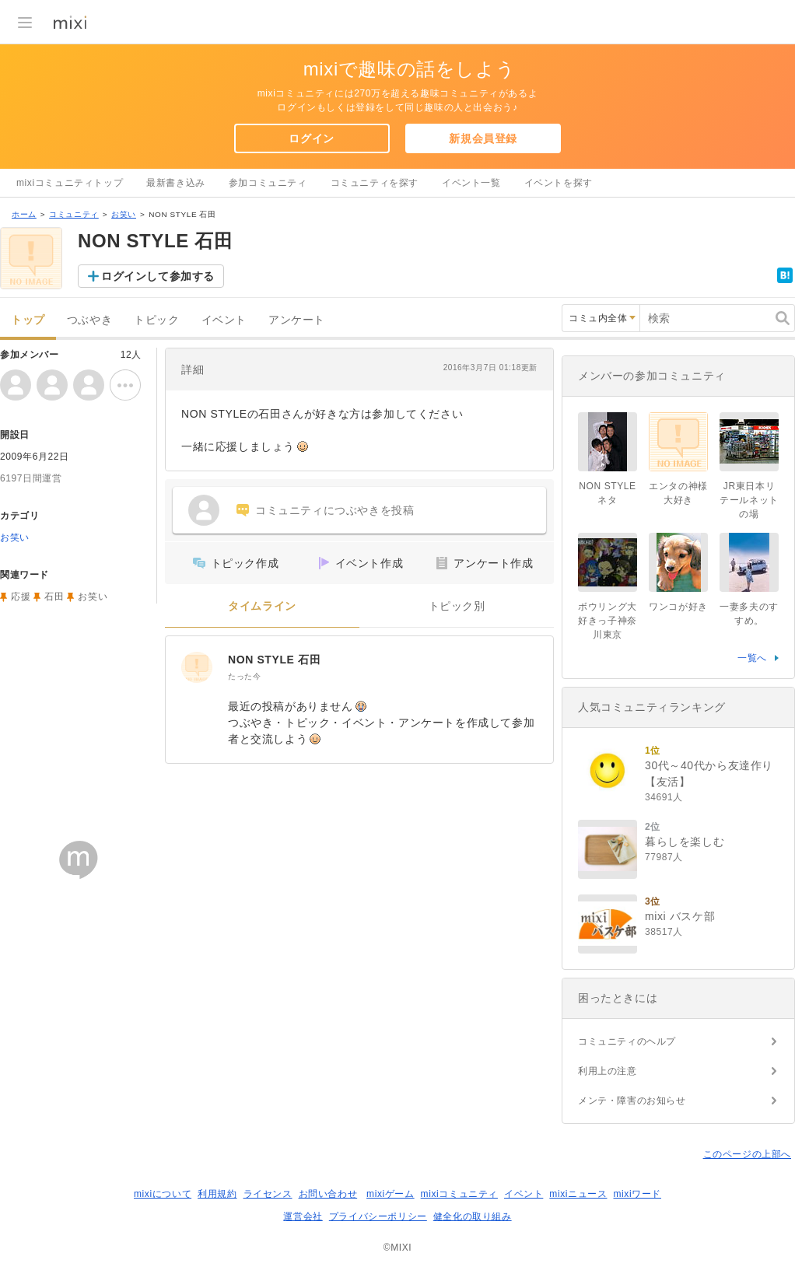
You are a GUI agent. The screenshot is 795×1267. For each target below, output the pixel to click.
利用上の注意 (607, 1071)
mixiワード (637, 1193)
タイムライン (262, 606)
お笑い (123, 214)
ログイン (311, 138)
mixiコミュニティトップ (69, 182)
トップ (28, 320)
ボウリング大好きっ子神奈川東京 (607, 620)
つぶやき (89, 320)
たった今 (244, 676)
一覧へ (752, 658)
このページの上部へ (747, 1154)
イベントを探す (558, 182)
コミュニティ (74, 214)
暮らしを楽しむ (684, 841)
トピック (156, 320)
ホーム (24, 214)
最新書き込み (175, 182)
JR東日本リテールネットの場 (749, 500)
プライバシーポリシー (378, 1216)
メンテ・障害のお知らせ (632, 1100)
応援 (20, 596)
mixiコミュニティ (459, 1193)
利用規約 (217, 1193)
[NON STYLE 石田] (196, 667)
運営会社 (302, 1216)
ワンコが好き (678, 606)
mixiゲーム (390, 1193)
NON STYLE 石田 (274, 659)
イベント (224, 320)
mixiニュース (578, 1193)
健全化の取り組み (472, 1216)
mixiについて (162, 1193)
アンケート (296, 320)
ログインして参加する (158, 276)
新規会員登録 (483, 138)
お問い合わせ (328, 1193)
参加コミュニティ (268, 182)
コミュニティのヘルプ (627, 1041)
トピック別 (457, 606)
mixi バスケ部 (680, 916)
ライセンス (267, 1193)
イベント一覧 (471, 182)
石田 (54, 596)
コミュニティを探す (375, 182)
